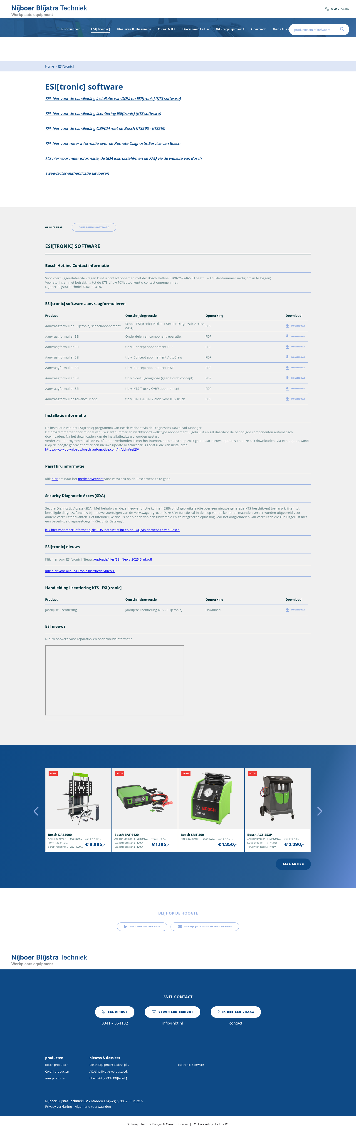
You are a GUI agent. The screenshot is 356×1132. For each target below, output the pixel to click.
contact (235, 1016)
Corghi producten (57, 1071)
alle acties (293, 864)
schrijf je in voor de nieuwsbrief (205, 926)
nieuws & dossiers (104, 1057)
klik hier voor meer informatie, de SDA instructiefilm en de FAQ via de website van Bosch (123, 158)
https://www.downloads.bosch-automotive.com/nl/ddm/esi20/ (92, 449)
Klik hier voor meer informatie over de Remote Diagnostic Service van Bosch (113, 143)
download (295, 326)
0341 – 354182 (115, 1016)
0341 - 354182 (337, 9)
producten (54, 1057)
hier (55, 479)
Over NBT (167, 29)
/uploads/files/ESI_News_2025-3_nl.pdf (123, 559)
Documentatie (195, 29)
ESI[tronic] (100, 29)
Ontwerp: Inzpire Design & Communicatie (157, 1124)
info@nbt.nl (172, 1016)
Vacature (281, 29)
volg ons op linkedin (142, 926)
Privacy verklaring (58, 1106)
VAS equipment (230, 29)
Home (49, 66)
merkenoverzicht (91, 479)
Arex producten (55, 1078)
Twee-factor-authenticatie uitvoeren (77, 173)
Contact (258, 29)
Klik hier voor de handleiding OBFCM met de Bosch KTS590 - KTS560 (105, 128)
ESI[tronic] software (94, 227)
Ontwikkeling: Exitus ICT (212, 1124)
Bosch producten (56, 1065)
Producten (72, 29)
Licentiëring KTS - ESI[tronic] (108, 1078)
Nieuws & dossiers (134, 29)
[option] (78, 810)
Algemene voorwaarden (93, 1106)
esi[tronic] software (191, 1065)
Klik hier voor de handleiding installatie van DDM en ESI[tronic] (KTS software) (112, 98)
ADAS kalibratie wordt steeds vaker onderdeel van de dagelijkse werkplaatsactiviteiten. (109, 1071)
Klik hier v (53, 113)
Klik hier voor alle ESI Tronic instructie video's (80, 571)
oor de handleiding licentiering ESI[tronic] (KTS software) (111, 113)
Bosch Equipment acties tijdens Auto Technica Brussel (109, 1065)
